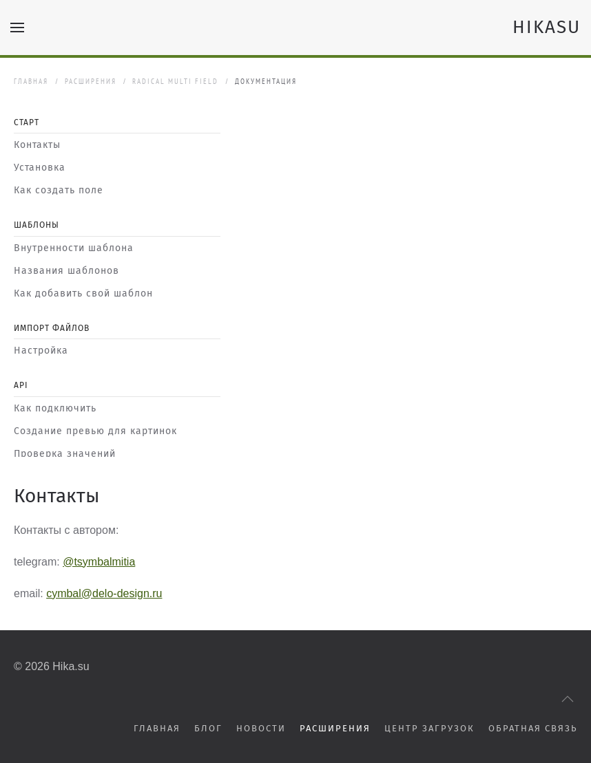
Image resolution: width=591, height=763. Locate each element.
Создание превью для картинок (95, 431)
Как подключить (55, 408)
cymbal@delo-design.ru (104, 593)
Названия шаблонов (66, 271)
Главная (31, 81)
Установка (39, 167)
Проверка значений (65, 454)
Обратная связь (532, 728)
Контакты (37, 145)
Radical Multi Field (175, 81)
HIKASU (546, 27)
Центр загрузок (429, 728)
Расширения (90, 81)
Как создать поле (58, 190)
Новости (261, 728)
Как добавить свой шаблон (83, 293)
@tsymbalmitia (99, 562)
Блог (208, 728)
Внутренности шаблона (74, 248)
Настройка (41, 350)
